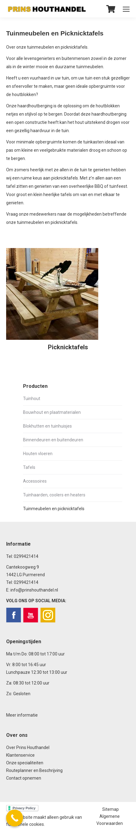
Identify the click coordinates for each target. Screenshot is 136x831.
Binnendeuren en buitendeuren (53, 439)
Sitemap (110, 809)
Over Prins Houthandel (27, 747)
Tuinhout (31, 398)
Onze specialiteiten (24, 762)
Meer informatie (22, 715)
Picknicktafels (68, 347)
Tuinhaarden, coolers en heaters (54, 494)
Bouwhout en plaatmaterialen (52, 412)
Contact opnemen (23, 778)
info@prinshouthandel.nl (34, 590)
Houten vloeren (37, 453)
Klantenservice (20, 755)
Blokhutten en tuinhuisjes (47, 426)
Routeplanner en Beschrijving (34, 770)
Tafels (29, 467)
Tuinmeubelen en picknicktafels (53, 508)
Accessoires (35, 481)
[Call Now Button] (14, 818)
